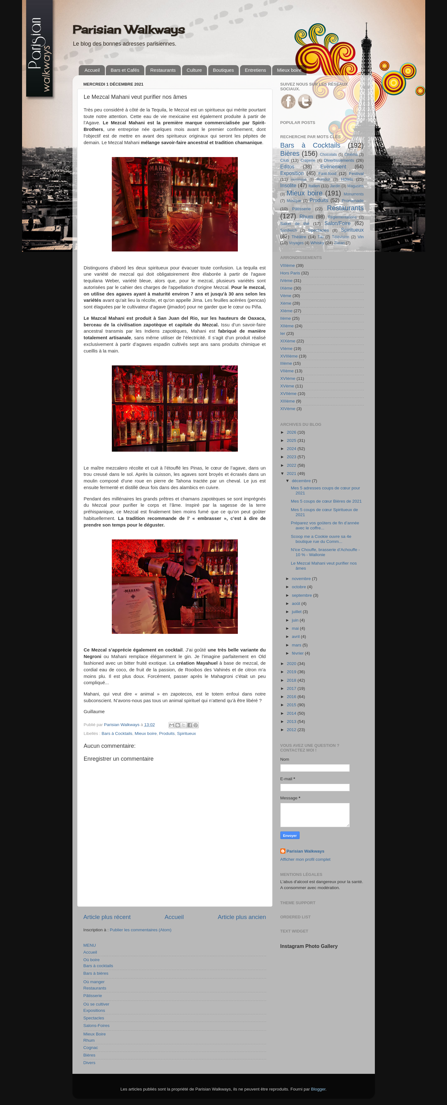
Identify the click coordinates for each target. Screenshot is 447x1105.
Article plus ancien (242, 917)
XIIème (287, 326)
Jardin (335, 186)
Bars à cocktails (98, 965)
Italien (314, 185)
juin (296, 620)
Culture (194, 70)
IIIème (286, 363)
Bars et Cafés (125, 70)
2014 (292, 713)
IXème (286, 288)
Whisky (317, 242)
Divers (89, 1062)
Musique (294, 201)
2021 (292, 473)
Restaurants (163, 70)
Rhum (89, 1040)
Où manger (94, 981)
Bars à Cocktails (117, 733)
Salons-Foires (96, 1025)
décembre (302, 480)
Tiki (321, 237)
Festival (356, 173)
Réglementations (342, 217)
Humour (323, 179)
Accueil (92, 70)
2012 (292, 729)
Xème (285, 303)
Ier (282, 333)
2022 (292, 465)
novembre (302, 578)
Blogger (318, 1089)
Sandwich (288, 230)
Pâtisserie (92, 995)
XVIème (287, 378)
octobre (299, 586)
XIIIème (287, 401)
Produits (167, 733)
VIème (286, 348)
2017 (292, 688)
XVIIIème (289, 356)
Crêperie (308, 160)
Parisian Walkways (128, 30)
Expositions (94, 1010)
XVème (287, 386)
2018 (292, 680)
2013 (292, 721)
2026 (292, 432)
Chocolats (328, 154)
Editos (287, 166)
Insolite (288, 185)
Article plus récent (107, 917)
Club (284, 160)
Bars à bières (96, 973)
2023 (292, 456)
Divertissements (339, 160)
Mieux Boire (94, 1034)
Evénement (333, 166)
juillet (297, 611)
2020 (292, 663)
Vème (285, 295)
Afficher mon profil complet (305, 859)
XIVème (287, 408)
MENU (89, 945)
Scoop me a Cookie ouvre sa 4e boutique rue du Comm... (321, 539)
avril (296, 636)
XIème (286, 310)
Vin (361, 236)
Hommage (299, 179)
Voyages (296, 243)
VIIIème (287, 265)
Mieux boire (289, 70)
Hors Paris (290, 273)
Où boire (91, 959)
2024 (292, 448)
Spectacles (93, 1018)
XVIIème (288, 393)
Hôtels (347, 179)
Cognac (90, 1047)
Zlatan (339, 243)
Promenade (353, 200)
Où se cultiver (96, 1004)
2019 (292, 671)
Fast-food (327, 173)
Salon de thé (294, 223)
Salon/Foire (337, 223)
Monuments (354, 194)
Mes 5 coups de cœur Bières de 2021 (326, 501)
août (296, 603)
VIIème (287, 371)
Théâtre (298, 236)
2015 (292, 704)
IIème (285, 318)
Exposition (292, 173)
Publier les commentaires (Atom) (141, 929)
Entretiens (255, 70)
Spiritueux (186, 733)
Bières (89, 1055)
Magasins (355, 186)
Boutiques (223, 70)
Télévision (340, 237)
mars (297, 645)
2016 (292, 696)
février (298, 653)
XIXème (287, 341)
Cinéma (351, 154)
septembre (302, 595)
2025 (292, 440)
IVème (286, 280)
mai (296, 628)
